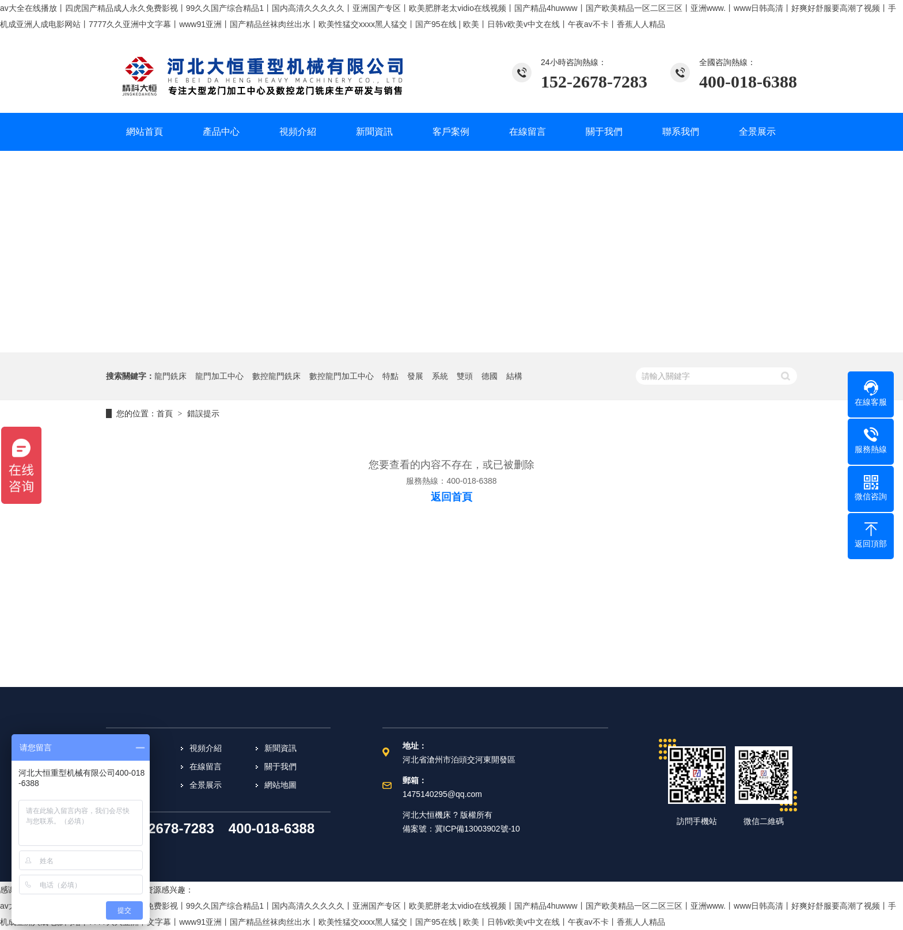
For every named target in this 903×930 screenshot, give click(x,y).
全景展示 (205, 784)
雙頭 (465, 376)
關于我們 (280, 766)
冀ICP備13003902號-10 (477, 828)
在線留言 (205, 766)
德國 (489, 376)
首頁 (165, 413)
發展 (415, 376)
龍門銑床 (170, 376)
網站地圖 (280, 784)
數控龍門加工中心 (341, 376)
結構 (514, 376)
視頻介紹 (205, 748)
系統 (440, 376)
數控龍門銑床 (276, 376)
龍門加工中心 (219, 376)
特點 (390, 376)
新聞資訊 (280, 748)
